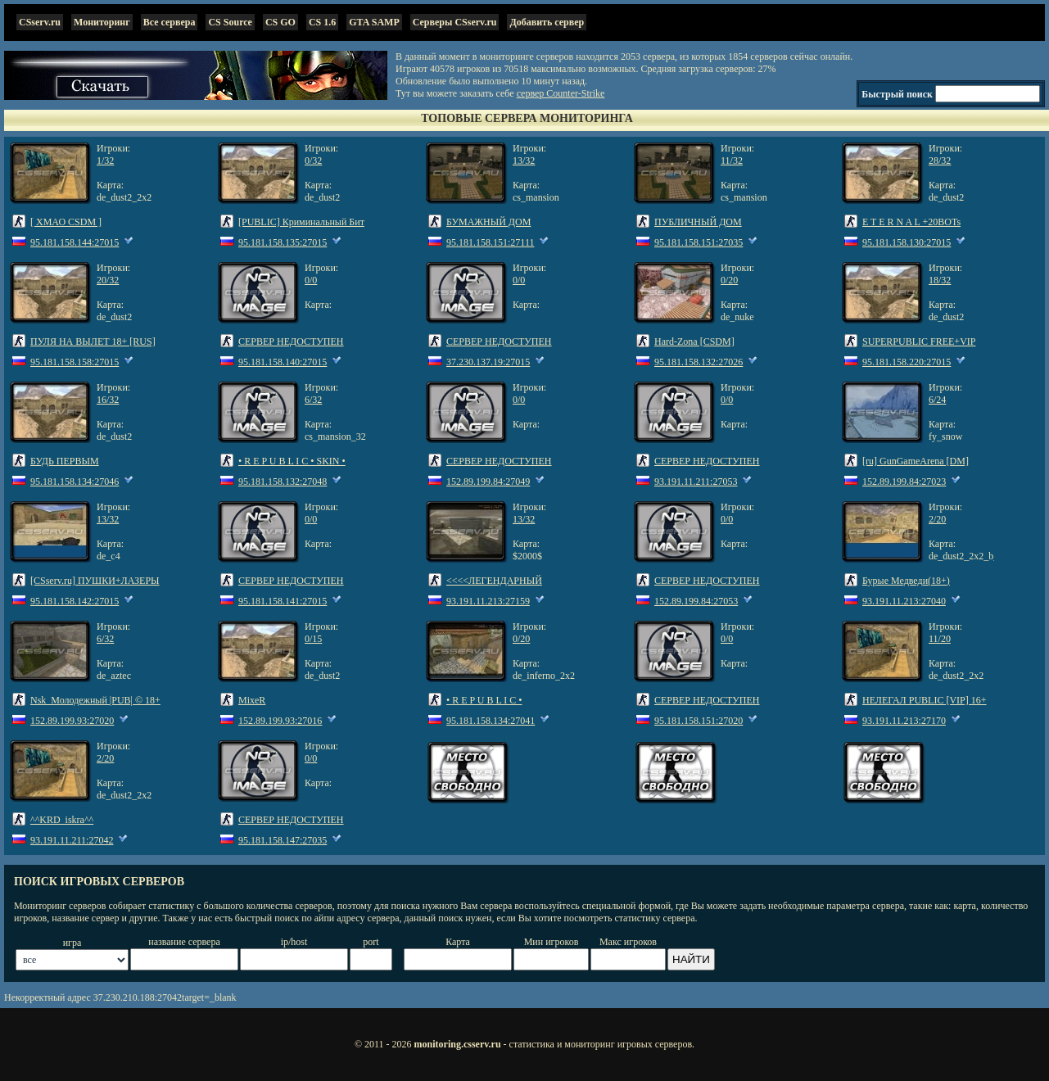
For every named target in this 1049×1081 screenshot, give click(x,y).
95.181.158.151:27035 (698, 242)
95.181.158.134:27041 (490, 720)
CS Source (229, 22)
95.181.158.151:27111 (490, 242)
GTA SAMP (374, 22)
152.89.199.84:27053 (696, 601)
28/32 (940, 160)
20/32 (108, 280)
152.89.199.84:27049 (488, 481)
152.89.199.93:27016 (280, 720)
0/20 (729, 280)
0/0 (311, 280)
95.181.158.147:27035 (282, 840)
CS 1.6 (322, 22)
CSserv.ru (40, 22)
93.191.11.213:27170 (904, 720)
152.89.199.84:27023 (904, 481)
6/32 (313, 399)
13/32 (524, 160)
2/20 (937, 519)
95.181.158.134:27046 (74, 481)
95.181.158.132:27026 (698, 362)
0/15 (313, 639)
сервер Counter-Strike (561, 93)
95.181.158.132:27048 (282, 481)
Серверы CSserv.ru (455, 22)
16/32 (108, 399)
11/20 (940, 639)
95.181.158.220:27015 (906, 362)
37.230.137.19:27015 (488, 362)
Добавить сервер (546, 22)
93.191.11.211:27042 (71, 840)
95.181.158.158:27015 (74, 362)
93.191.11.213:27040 (904, 601)
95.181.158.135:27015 (282, 242)
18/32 (940, 280)
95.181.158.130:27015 (906, 242)
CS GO (280, 22)
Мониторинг (102, 22)
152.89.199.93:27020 (72, 720)
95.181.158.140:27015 (282, 362)
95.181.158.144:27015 (74, 242)
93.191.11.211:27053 (695, 481)
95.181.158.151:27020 (698, 720)
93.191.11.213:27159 (488, 601)
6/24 (937, 399)
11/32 (732, 160)
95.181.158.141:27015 (282, 601)
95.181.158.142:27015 (74, 601)
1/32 (105, 160)
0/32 (313, 160)
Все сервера (169, 22)
